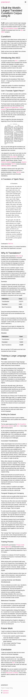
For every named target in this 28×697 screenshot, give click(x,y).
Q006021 (8, 165)
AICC (16, 60)
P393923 (3, 162)
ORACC (3, 32)
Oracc (20, 256)
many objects (13, 157)
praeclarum (5, 2)
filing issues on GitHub (12, 672)
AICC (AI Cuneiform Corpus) (10, 28)
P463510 (24, 162)
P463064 (8, 162)
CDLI (21, 30)
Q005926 (3, 165)
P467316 (13, 164)
